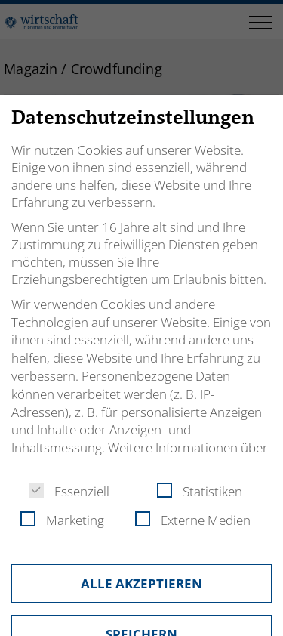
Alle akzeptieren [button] (141, 583)
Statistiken (199, 491)
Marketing (62, 520)
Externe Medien (193, 520)
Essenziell (69, 491)
